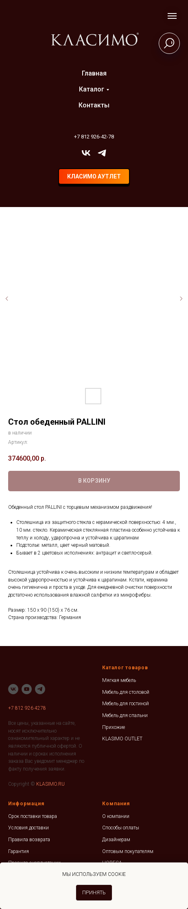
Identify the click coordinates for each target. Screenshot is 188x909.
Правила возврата (29, 839)
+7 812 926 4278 (27, 708)
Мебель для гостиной (125, 703)
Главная (94, 73)
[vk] (86, 153)
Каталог (91, 89)
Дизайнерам (116, 839)
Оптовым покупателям (127, 851)
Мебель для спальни (125, 715)
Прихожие (113, 727)
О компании (115, 816)
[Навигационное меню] (172, 16)
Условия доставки (28, 828)
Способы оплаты (120, 828)
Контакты (94, 105)
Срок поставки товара (32, 816)
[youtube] (27, 689)
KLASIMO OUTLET (122, 739)
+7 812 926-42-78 (94, 137)
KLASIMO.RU (50, 784)
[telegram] (102, 153)
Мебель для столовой (125, 692)
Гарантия (18, 851)
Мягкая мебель (119, 680)
